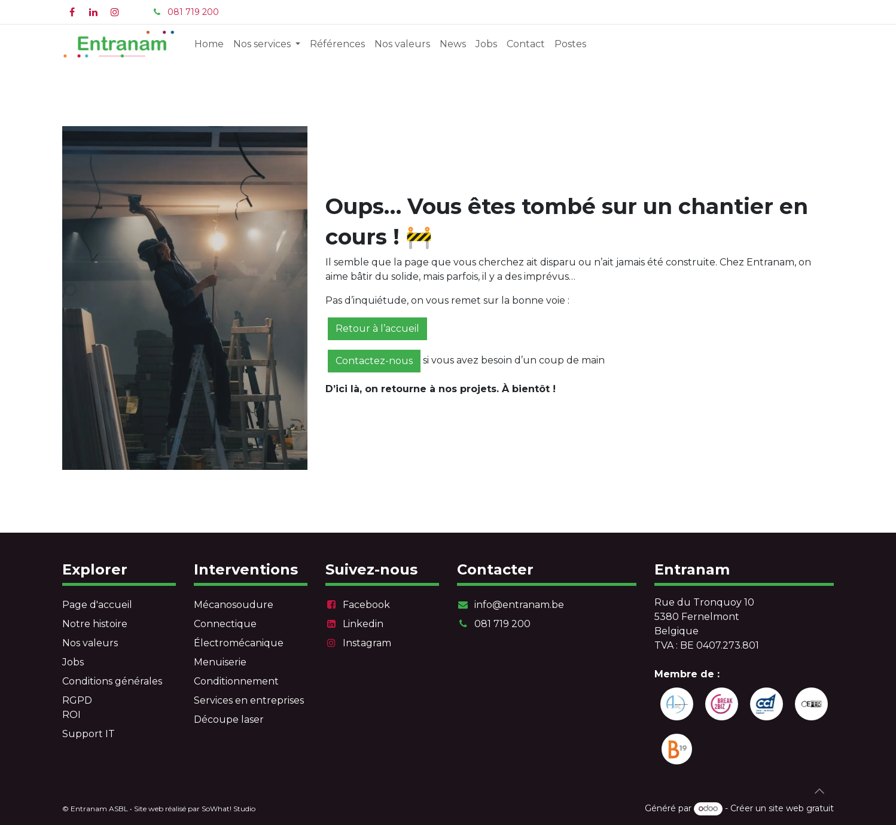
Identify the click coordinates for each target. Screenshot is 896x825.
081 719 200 (193, 12)
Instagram (367, 643)
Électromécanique (239, 643)
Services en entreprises (249, 700)
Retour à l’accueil (377, 328)
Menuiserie (220, 662)
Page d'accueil (97, 604)
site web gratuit (801, 808)
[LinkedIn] (93, 12)
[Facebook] (71, 12)
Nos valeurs (90, 643)
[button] (819, 791)
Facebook (366, 604)
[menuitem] (209, 44)
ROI (71, 714)
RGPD (77, 700)
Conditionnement (236, 681)
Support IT (88, 734)
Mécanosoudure (233, 604)
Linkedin (363, 624)
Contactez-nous (374, 360)
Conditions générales (112, 681)
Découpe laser (229, 719)
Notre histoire (94, 624)
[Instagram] (114, 12)
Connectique (225, 624)
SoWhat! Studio (228, 808)
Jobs (73, 662)
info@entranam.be (519, 604)
